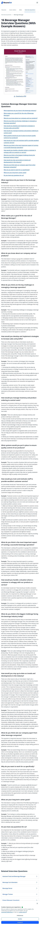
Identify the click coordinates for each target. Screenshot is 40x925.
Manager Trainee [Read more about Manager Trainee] (20, 894)
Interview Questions (30, 10)
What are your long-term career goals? (15, 172)
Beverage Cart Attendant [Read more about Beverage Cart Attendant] (20, 882)
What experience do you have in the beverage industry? (20, 110)
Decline (20, 919)
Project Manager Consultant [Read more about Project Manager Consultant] (20, 900)
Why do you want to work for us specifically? (17, 170)
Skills (20, 10)
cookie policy (23, 912)
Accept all (20, 922)
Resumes (4, 10)
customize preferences (7, 912)
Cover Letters (12, 10)
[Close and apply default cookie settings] (37, 903)
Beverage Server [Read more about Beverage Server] (20, 888)
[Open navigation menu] (37, 2)
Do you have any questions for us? (14, 175)
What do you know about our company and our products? (20, 118)
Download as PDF (20, 96)
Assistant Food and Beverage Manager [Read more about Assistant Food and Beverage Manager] (20, 876)
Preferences (20, 915)
